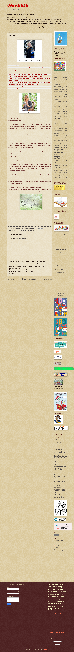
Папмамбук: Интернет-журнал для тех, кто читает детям (60, 496)
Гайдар (65, 89)
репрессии (64, 145)
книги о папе (62, 116)
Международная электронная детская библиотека (60, 476)
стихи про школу (60, 167)
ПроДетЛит (56, 145)
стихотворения (57, 169)
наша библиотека (58, 142)
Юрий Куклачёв (58, 177)
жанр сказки (64, 98)
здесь (32, 89)
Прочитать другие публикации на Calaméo (60, 293)
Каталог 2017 (60, 252)
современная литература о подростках (60, 160)
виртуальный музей (60, 86)
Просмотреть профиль (60, 550)
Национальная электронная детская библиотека (60, 482)
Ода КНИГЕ (17, 5)
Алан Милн (64, 76)
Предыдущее (47, 279)
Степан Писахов (63, 165)
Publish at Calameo (60, 249)
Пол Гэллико (63, 143)
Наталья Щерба (17, 230)
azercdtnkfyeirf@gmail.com (61, 546)
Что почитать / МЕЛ (60, 447)
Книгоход (56, 444)
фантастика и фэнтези (29, 230)
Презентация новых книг (57, 613)
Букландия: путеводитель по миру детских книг (60, 441)
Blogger (46, 649)
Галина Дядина (58, 91)
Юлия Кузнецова (63, 175)
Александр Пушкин (60, 77)
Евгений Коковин (58, 96)
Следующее (11, 279)
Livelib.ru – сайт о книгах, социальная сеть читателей (59, 463)
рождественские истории (60, 147)
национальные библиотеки (60, 140)
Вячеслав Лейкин (58, 89)
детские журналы (60, 94)
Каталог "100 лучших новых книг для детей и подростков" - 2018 (60, 271)
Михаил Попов (63, 128)
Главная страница (29, 279)
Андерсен (56, 79)
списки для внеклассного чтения (60, 164)
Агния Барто (57, 76)
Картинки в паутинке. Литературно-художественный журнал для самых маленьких (60, 469)
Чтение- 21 (57, 485)
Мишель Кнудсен (58, 130)
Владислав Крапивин (60, 87)
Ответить (13, 243)
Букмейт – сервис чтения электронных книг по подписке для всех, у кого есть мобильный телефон (60, 452)
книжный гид (60, 118)
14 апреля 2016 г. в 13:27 (21, 238)
